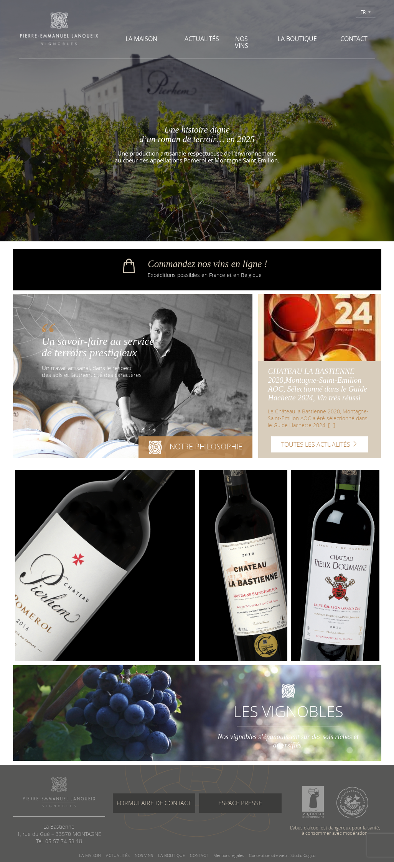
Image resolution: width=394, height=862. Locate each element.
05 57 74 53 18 (63, 841)
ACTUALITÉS (199, 38)
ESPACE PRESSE (240, 803)
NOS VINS (241, 42)
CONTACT (354, 38)
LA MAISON (141, 38)
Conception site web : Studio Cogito (282, 855)
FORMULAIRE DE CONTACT (154, 803)
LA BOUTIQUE (297, 38)
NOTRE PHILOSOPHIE (195, 449)
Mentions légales (228, 855)
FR (364, 12)
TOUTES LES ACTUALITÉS (319, 444)
